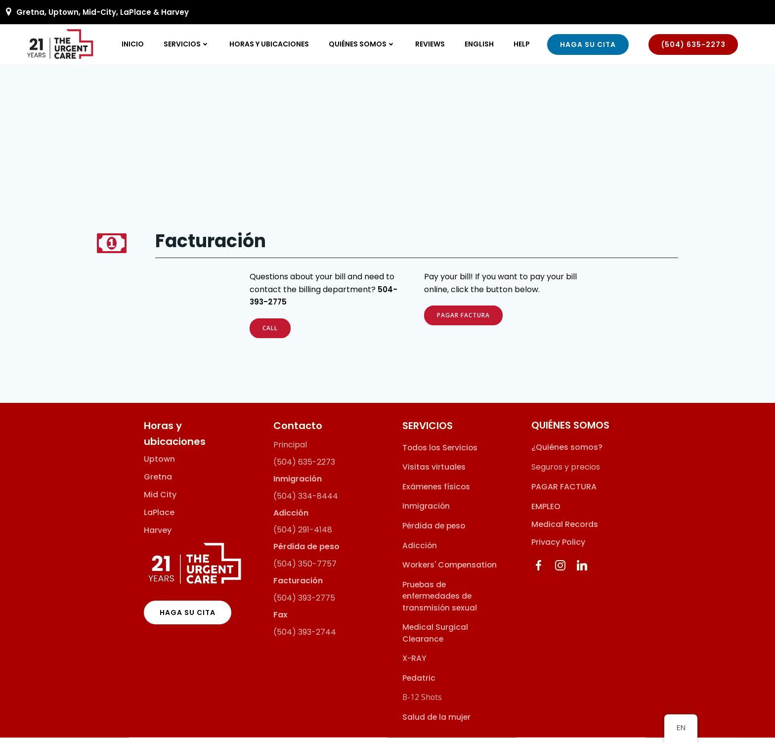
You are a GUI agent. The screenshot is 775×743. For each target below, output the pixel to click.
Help (522, 44)
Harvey (158, 535)
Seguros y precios (565, 472)
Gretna (158, 482)
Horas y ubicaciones (269, 44)
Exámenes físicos (436, 491)
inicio (133, 44)
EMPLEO (545, 512)
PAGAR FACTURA (564, 492)
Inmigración (426, 511)
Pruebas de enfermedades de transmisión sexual (439, 601)
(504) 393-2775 (304, 603)
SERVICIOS (187, 44)
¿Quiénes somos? (567, 452)
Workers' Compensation (449, 570)
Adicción (419, 550)
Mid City (160, 500)
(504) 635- (295, 467)
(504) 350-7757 (305, 568)
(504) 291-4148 (302, 534)
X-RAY (414, 663)
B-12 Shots (422, 702)
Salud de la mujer (436, 722)
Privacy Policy (558, 547)
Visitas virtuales (434, 472)
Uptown (159, 464)
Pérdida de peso (433, 530)
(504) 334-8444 (305, 501)
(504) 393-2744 (304, 637)
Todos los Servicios (439, 452)
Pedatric (418, 683)
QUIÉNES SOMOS (362, 44)
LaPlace (159, 518)
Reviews (430, 44)
